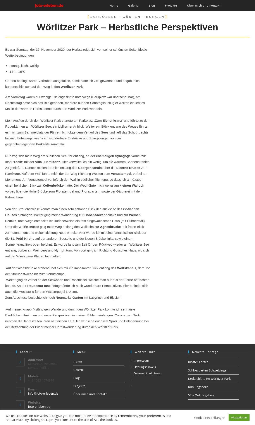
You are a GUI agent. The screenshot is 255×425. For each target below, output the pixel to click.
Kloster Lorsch (198, 362)
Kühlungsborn (198, 387)
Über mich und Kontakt (90, 394)
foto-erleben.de (39, 406)
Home (77, 362)
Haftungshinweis (145, 367)
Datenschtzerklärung (147, 373)
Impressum (141, 361)
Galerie (78, 370)
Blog (76, 378)
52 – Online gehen (201, 395)
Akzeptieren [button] (239, 417)
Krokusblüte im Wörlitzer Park (209, 378)
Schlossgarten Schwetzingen (208, 370)
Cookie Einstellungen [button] (209, 418)
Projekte (79, 386)
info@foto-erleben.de (43, 393)
